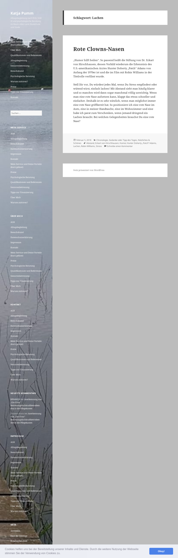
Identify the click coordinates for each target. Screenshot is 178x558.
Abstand (90, 143)
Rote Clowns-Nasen (98, 48)
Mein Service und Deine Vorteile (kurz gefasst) (26, 43)
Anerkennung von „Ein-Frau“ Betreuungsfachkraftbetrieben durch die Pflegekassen (26, 404)
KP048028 (15, 399)
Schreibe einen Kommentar (120, 146)
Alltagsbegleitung (19, 60)
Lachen (76, 146)
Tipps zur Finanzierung (22, 92)
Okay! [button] (161, 551)
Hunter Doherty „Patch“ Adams (141, 143)
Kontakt (14, 97)
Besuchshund (17, 71)
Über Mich (16, 50)
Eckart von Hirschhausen (107, 143)
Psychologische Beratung (23, 76)
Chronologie (102, 140)
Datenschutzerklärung (21, 148)
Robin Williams (88, 146)
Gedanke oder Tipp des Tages (123, 140)
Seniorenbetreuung (20, 65)
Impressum (16, 153)
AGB (13, 133)
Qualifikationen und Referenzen (26, 55)
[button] (61, 553)
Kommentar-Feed (19, 541)
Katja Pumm (22, 13)
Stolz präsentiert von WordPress (88, 170)
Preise (13, 86)
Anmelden (15, 530)
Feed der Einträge (19, 535)
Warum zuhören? (19, 81)
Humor (123, 143)
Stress (99, 146)
